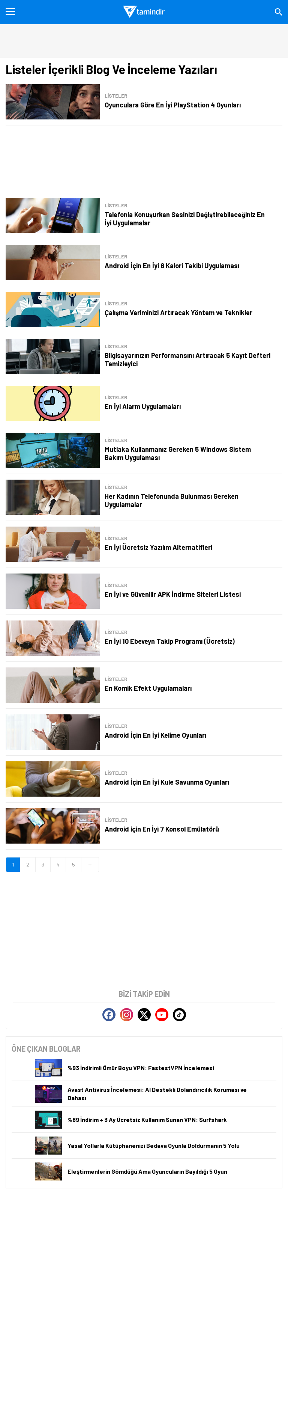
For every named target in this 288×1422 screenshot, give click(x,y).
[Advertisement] (144, 158)
